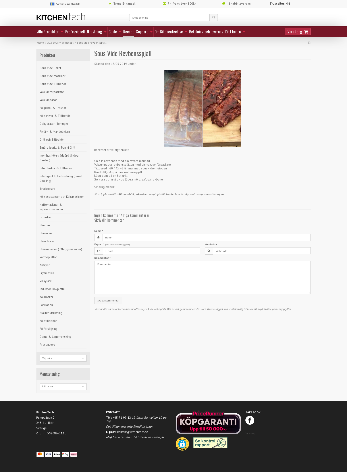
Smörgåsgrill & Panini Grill (57, 148)
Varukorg (294, 32)
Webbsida (211, 244)
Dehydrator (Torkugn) (54, 124)
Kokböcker (46, 297)
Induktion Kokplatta (52, 289)
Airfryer (45, 265)
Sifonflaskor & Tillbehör (56, 168)
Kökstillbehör (48, 321)
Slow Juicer (47, 241)
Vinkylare (46, 281)
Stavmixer (46, 233)
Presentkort (47, 345)
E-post (112, 244)
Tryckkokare (48, 189)
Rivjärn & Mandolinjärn (55, 132)
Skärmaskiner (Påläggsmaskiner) (61, 249)
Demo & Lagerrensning (55, 337)
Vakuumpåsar (48, 100)
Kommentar (102, 257)
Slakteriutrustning (51, 313)
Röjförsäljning (49, 329)
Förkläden (46, 305)
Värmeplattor (48, 257)
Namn (98, 230)
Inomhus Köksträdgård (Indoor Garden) (60, 157)
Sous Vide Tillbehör (53, 84)
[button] (182, 445)
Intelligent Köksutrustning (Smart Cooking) (61, 178)
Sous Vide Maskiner (53, 76)
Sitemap (250, 433)
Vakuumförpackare (52, 92)
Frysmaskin (47, 273)
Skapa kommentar (108, 300)
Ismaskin (45, 217)
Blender (45, 225)
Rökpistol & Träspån (53, 108)
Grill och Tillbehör (52, 140)
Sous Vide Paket (50, 68)
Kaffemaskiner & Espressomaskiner (51, 207)
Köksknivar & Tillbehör (55, 116)
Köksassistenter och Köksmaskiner (62, 197)
